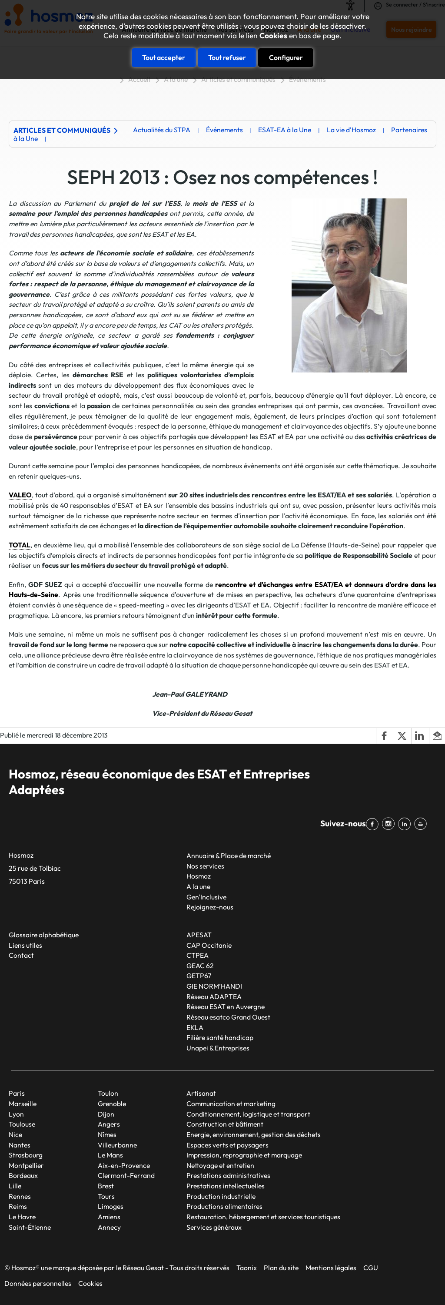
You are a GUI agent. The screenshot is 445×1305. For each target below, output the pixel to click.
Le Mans (110, 1155)
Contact (21, 955)
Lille (15, 1185)
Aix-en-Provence (124, 1165)
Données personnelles (37, 1283)
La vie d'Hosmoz (351, 129)
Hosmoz (198, 876)
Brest (106, 1185)
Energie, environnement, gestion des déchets (253, 1134)
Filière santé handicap (219, 1037)
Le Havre (22, 1216)
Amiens (109, 1216)
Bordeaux (23, 1175)
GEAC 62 (200, 965)
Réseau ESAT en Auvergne (225, 1006)
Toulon (108, 1093)
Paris (17, 1093)
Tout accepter (163, 57)
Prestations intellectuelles (225, 1185)
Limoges (110, 1206)
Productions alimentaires (224, 1206)
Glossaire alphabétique (44, 934)
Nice (15, 1134)
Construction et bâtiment (224, 1124)
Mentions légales (331, 1267)
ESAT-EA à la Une (284, 129)
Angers (109, 1124)
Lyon (16, 1114)
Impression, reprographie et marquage (244, 1155)
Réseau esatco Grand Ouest (228, 1017)
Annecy (109, 1227)
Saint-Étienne (30, 1227)
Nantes (19, 1145)
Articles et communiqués (238, 79)
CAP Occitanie (209, 945)
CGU (370, 1267)
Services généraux (214, 1227)
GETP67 (198, 975)
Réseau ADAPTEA (214, 996)
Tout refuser (227, 57)
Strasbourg (26, 1155)
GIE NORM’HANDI (214, 986)
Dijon (106, 1114)
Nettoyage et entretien (220, 1165)
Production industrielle (221, 1196)
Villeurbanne (117, 1145)
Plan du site (281, 1267)
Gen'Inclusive (206, 896)
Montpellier (26, 1165)
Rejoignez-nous (209, 906)
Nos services (205, 866)
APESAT (199, 934)
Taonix (246, 1267)
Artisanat (201, 1093)
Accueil (139, 79)
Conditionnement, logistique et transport (248, 1114)
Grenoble (112, 1103)
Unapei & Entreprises (217, 1047)
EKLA (194, 1027)
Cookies (273, 35)
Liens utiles (25, 945)
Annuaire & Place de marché (228, 855)
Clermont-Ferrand (126, 1175)
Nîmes (107, 1134)
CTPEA (197, 955)
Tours (106, 1196)
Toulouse (22, 1124)
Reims (18, 1206)
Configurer (286, 57)
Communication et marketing (231, 1103)
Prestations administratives (228, 1175)
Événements (307, 79)
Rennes (20, 1196)
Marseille (23, 1103)
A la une (176, 79)
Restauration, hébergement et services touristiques (263, 1216)
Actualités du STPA (161, 129)
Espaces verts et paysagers (227, 1145)
